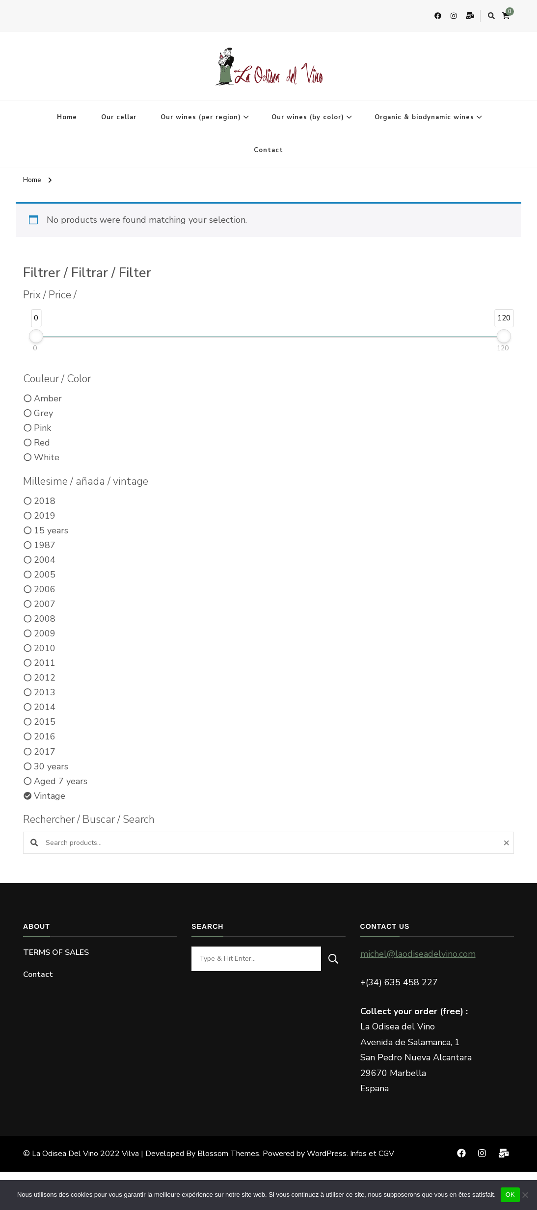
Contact (268, 150)
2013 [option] (44, 692)
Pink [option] (42, 428)
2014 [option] (44, 707)
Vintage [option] (49, 796)
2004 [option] (44, 560)
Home (67, 117)
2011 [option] (44, 663)
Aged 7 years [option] (60, 781)
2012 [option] (44, 678)
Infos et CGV (372, 1153)
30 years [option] (51, 766)
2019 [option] (44, 516)
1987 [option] (44, 545)
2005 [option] (44, 574)
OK (510, 1194)
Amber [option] (48, 398)
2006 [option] (44, 589)
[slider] (36, 336)
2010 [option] (44, 648)
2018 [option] (44, 501)
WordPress (327, 1153)
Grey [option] (43, 413)
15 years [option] (51, 530)
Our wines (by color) (307, 117)
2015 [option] (44, 722)
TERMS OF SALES (56, 952)
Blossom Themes (228, 1153)
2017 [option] (44, 752)
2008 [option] (44, 619)
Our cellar (118, 117)
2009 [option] (44, 633)
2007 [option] (44, 604)
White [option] (46, 457)
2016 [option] (44, 736)
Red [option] (42, 442)
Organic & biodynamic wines (424, 117)
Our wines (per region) (201, 117)
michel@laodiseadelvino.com (418, 954)
